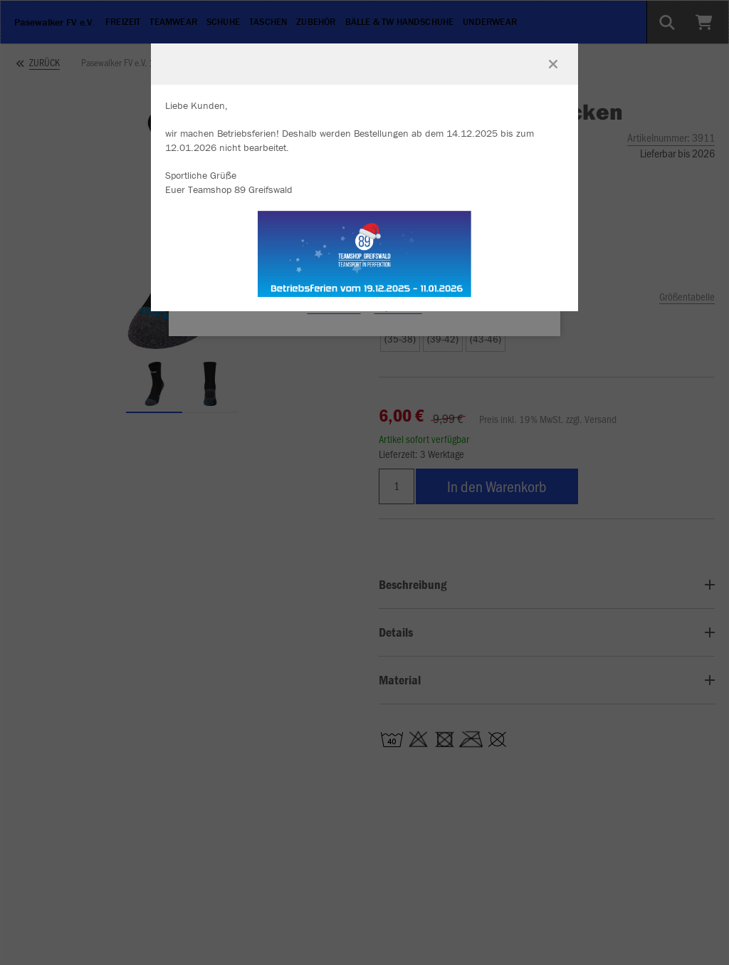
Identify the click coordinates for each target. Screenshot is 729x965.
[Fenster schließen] (553, 64)
